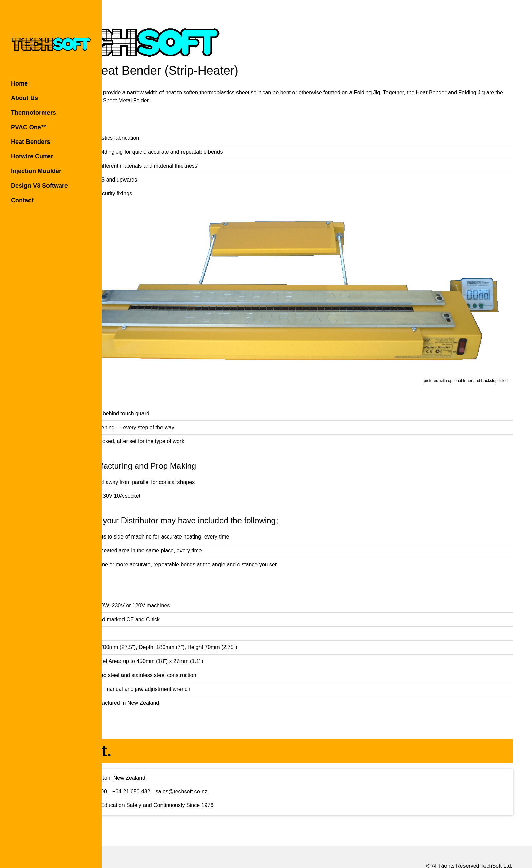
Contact (22, 200)
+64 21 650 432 (206, 765)
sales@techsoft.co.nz (256, 765)
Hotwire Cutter (32, 156)
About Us (24, 98)
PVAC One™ (29, 127)
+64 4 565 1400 (163, 765)
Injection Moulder (36, 171)
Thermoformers (33, 112)
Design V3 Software (39, 185)
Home (19, 83)
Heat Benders (30, 141)
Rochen (478, 847)
